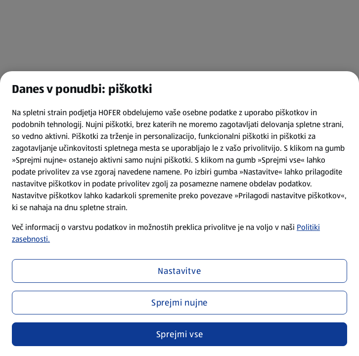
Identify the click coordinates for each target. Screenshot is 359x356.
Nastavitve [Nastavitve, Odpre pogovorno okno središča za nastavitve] (179, 271)
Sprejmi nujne (179, 302)
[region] (179, 213)
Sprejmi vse (179, 334)
